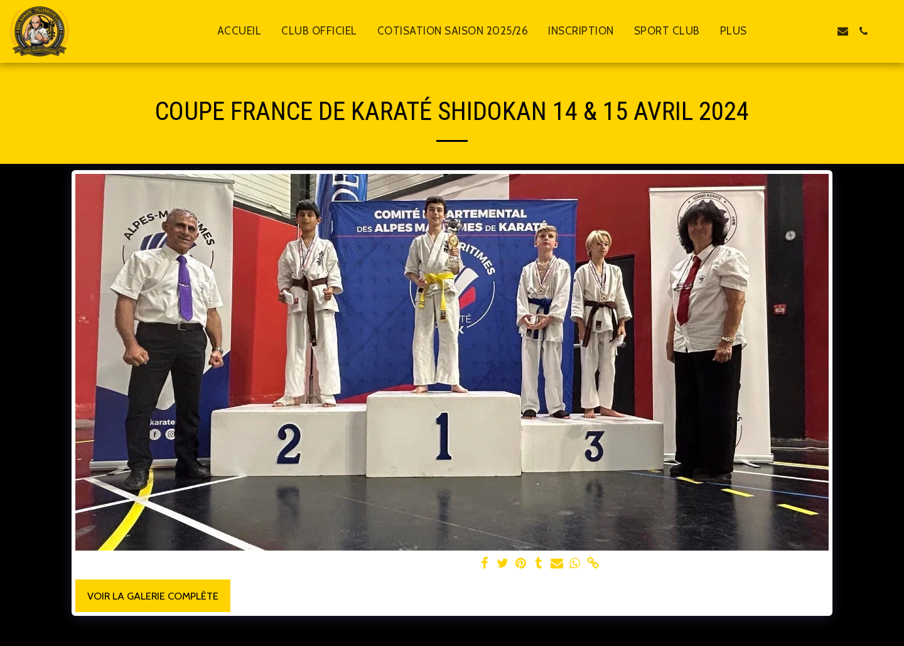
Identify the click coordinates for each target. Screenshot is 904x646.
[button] (801, 31)
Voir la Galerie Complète (152, 595)
